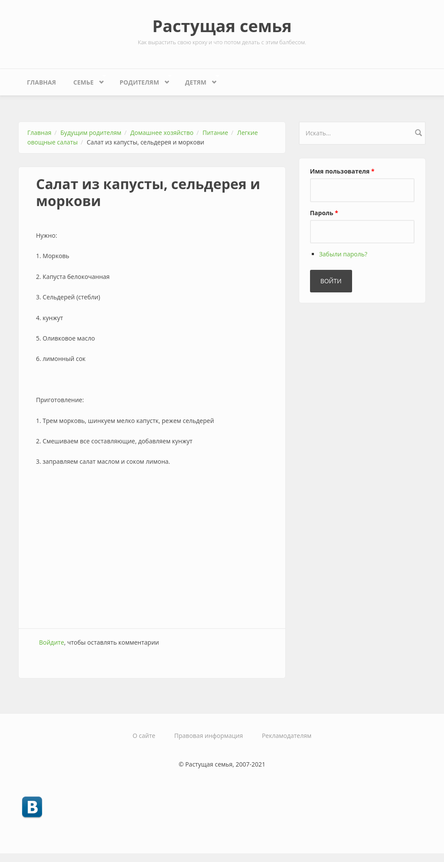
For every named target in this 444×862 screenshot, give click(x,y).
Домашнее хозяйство (162, 132)
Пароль (324, 213)
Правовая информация (208, 735)
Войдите (51, 642)
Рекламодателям (286, 735)
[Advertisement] (152, 558)
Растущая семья (222, 25)
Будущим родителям (90, 132)
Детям (197, 80)
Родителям (141, 80)
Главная (41, 82)
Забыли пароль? (343, 254)
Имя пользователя (342, 171)
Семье (85, 80)
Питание (215, 132)
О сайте (144, 735)
